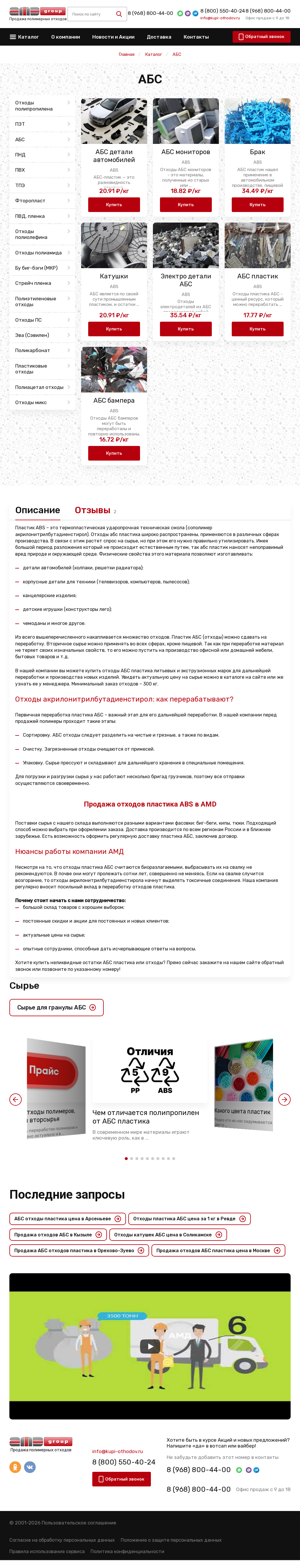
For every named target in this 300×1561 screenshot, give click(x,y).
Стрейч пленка (33, 283)
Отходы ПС (28, 320)
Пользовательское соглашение (79, 1523)
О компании (65, 37)
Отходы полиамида (38, 253)
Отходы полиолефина (31, 234)
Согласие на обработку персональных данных (62, 1541)
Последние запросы (67, 1195)
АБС (20, 139)
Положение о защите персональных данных (171, 1541)
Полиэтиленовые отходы (35, 301)
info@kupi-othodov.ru (220, 17)
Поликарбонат (32, 350)
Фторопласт (30, 201)
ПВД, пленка (30, 216)
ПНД (20, 155)
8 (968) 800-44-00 (150, 13)
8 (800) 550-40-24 (222, 11)
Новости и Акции (113, 37)
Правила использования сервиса (47, 1552)
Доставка (159, 37)
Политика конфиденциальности (127, 1552)
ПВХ (20, 170)
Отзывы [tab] (94, 510)
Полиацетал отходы (39, 387)
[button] (15, 1100)
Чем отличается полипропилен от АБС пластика (147, 1117)
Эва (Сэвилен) (32, 335)
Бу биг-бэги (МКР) (36, 268)
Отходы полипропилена (34, 105)
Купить (114, 204)
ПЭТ (20, 124)
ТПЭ (20, 185)
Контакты (196, 37)
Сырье (24, 985)
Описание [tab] (38, 510)
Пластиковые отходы (31, 369)
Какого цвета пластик (243, 1112)
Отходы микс (31, 402)
